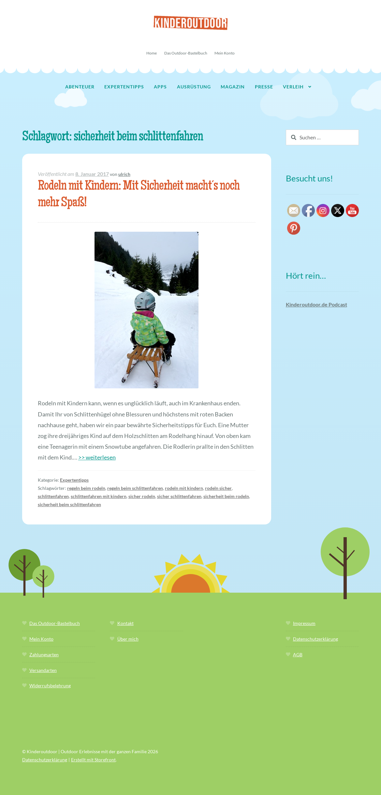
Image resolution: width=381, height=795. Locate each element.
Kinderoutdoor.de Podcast (316, 304)
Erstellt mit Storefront (93, 759)
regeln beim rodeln (86, 488)
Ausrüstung (194, 86)
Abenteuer (80, 86)
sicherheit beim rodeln (226, 496)
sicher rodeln (141, 496)
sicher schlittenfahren (179, 496)
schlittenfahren (53, 496)
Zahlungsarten (44, 654)
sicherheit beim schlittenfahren (69, 504)
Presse (264, 86)
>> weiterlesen (97, 457)
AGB (297, 654)
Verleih (293, 86)
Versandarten (43, 670)
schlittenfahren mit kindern (98, 496)
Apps (160, 86)
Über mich (128, 639)
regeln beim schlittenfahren (135, 488)
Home (151, 53)
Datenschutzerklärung (315, 639)
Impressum (304, 623)
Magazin (233, 86)
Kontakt (125, 623)
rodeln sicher (218, 488)
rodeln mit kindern (184, 488)
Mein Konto (224, 53)
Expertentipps (124, 86)
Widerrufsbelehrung (50, 685)
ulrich (124, 174)
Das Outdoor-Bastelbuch (185, 53)
